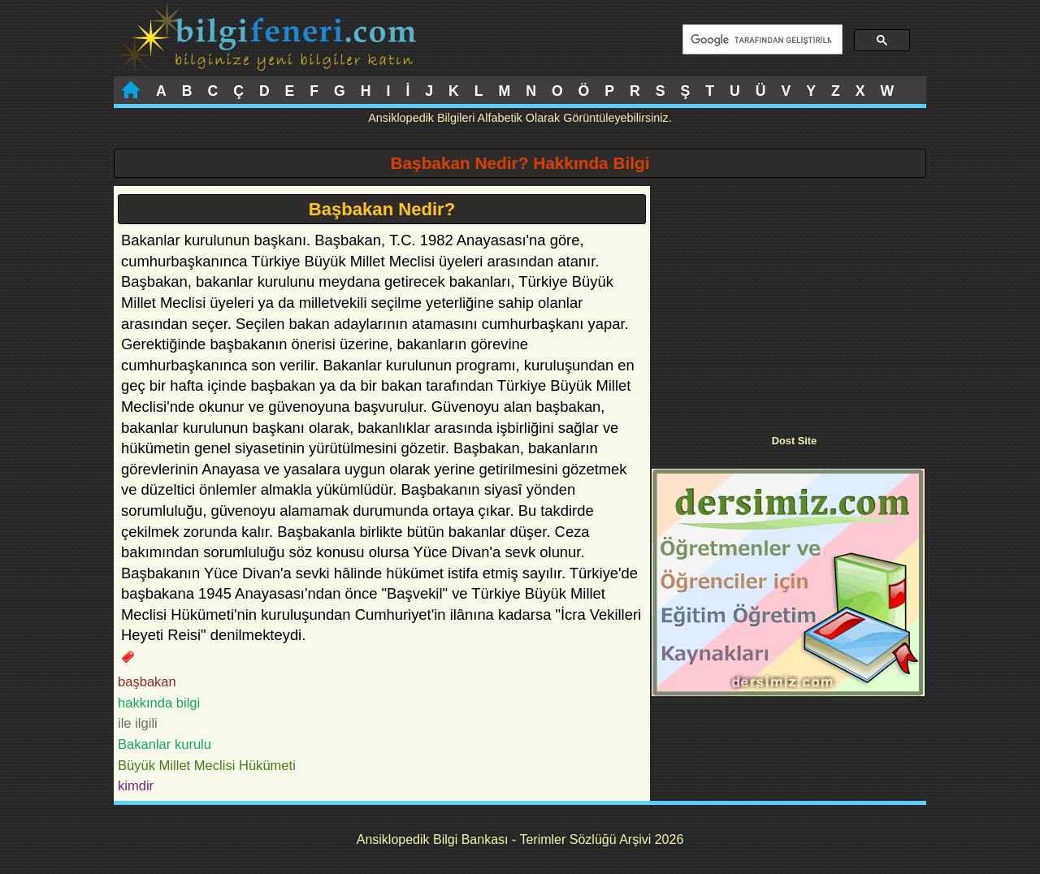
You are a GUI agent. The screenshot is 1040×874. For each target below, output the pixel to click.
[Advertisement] (788, 299)
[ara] (761, 39)
